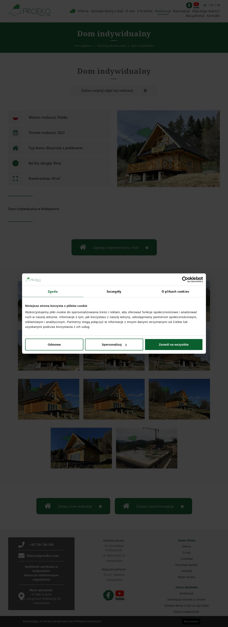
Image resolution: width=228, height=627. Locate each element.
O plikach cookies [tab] (175, 291)
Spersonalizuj (114, 344)
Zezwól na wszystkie (174, 344)
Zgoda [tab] (53, 291)
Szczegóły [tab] (114, 291)
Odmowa (54, 344)
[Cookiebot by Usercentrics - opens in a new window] (185, 279)
